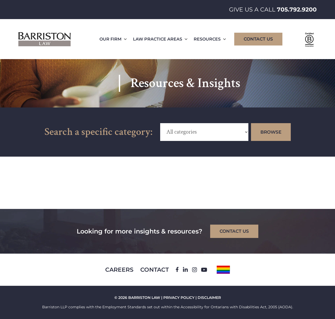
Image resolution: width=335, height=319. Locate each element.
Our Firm (113, 39)
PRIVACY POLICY (178, 297)
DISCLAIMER (209, 297)
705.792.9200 (297, 9)
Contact (154, 269)
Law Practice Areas (160, 39)
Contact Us (258, 39)
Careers (119, 269)
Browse (270, 132)
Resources (210, 39)
